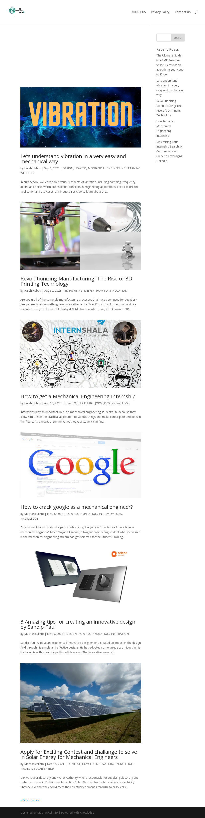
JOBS (106, 403)
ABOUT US (139, 12)
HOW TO (80, 168)
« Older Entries (29, 800)
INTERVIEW (106, 514)
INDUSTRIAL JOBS (90, 403)
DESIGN (68, 168)
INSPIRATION (88, 514)
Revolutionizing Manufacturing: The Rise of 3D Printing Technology (76, 281)
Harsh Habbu (32, 168)
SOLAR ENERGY (44, 768)
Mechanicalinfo (34, 514)
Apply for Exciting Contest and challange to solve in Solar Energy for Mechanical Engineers (78, 754)
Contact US (183, 12)
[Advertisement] (80, 57)
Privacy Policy (160, 12)
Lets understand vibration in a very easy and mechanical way (73, 159)
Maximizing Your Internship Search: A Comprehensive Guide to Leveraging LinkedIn (169, 151)
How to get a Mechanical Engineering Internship (78, 396)
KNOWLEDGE (120, 403)
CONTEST (73, 764)
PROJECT (26, 768)
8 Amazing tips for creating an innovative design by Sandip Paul (77, 624)
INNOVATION (118, 290)
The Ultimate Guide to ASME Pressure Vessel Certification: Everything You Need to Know (169, 64)
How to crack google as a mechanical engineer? (76, 506)
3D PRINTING (73, 290)
